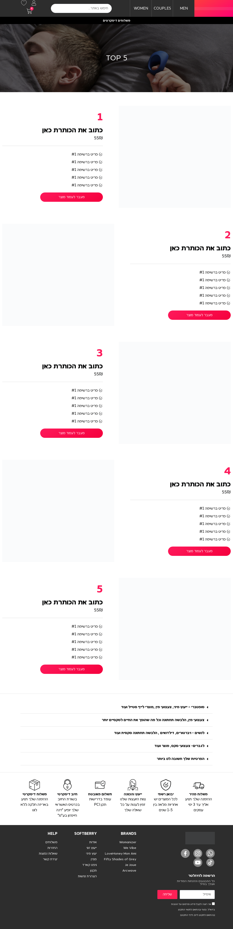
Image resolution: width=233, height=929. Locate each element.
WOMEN (141, 8)
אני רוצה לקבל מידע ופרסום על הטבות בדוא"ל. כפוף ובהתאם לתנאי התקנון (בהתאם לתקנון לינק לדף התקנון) (193, 909)
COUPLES (162, 8)
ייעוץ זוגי (92, 848)
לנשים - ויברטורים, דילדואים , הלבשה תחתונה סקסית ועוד (159, 733)
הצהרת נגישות (87, 876)
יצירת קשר (50, 859)
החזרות (52, 848)
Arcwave (129, 870)
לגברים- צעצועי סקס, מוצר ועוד (179, 746)
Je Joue (130, 865)
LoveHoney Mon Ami (120, 853)
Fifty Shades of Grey (120, 859)
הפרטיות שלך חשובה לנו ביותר (180, 759)
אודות (93, 842)
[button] (116, 707)
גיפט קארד (89, 865)
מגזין (94, 859)
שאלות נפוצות (48, 853)
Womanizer (127, 842)
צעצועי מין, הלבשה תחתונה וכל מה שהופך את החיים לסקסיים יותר (153, 720)
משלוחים (51, 842)
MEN (184, 8)
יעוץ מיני (91, 853)
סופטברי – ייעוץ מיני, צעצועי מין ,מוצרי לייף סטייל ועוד (162, 707)
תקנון (93, 870)
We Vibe (129, 848)
